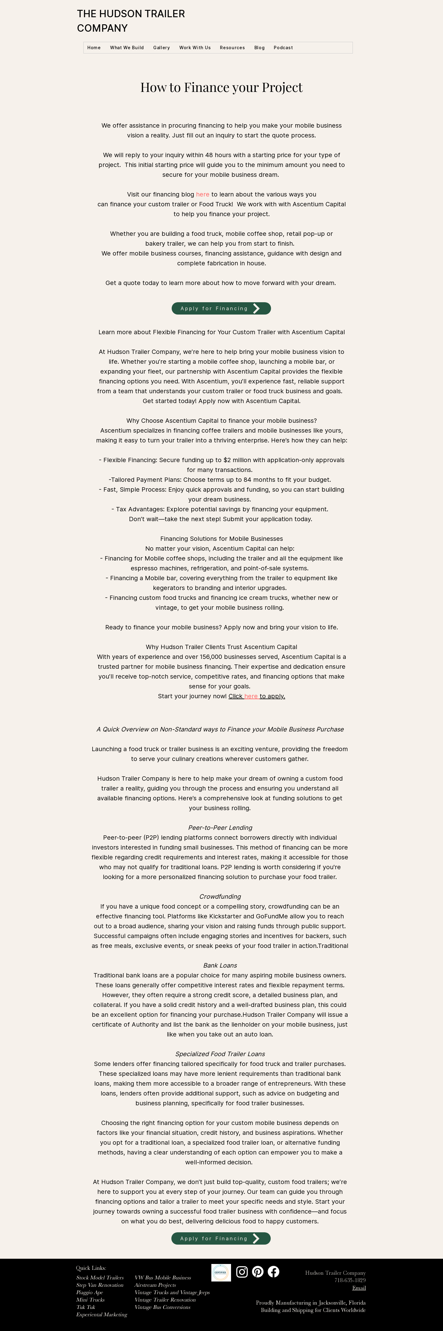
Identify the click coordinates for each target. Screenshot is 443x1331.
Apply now (214, 401)
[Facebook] (273, 1271)
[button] (127, 47)
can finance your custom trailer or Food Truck (165, 204)
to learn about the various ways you (256, 194)
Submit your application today (267, 519)
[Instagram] (242, 1271)
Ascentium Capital (319, 204)
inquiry (225, 135)
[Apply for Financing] (221, 308)
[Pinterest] (257, 1271)
